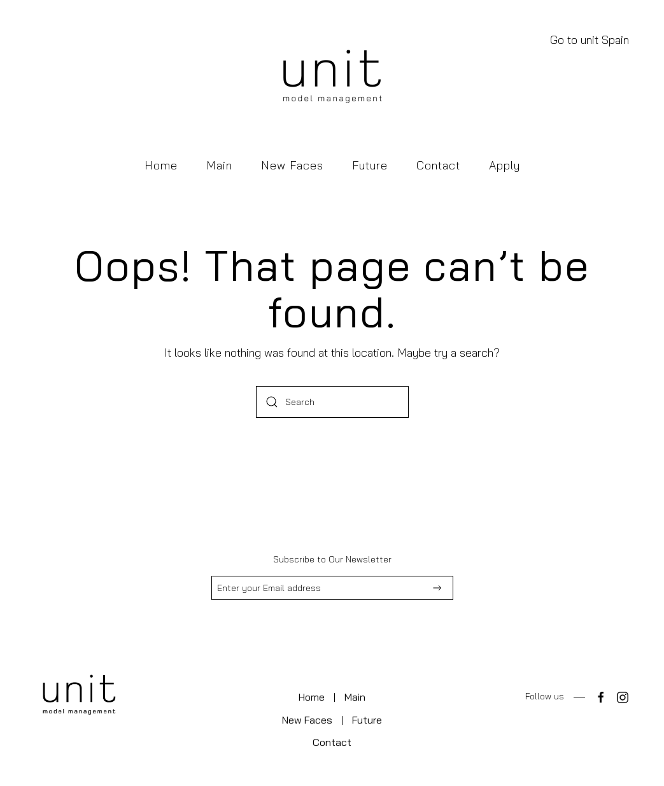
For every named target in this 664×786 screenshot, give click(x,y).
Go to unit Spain (589, 39)
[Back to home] (332, 78)
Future (370, 165)
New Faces (292, 165)
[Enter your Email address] (332, 588)
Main (219, 165)
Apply (504, 165)
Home (161, 165)
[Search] (332, 402)
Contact (438, 165)
